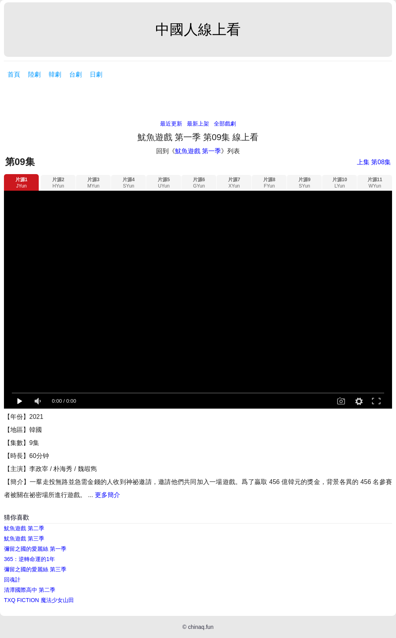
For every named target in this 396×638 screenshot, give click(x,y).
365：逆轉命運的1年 (29, 559)
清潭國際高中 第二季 (29, 590)
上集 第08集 (374, 162)
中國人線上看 (198, 29)
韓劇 (55, 74)
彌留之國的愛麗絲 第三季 (35, 569)
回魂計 (12, 579)
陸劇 (34, 74)
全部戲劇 (225, 123)
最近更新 (171, 123)
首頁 (14, 74)
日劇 (96, 74)
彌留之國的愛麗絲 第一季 (35, 549)
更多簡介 (107, 495)
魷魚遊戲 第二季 (24, 528)
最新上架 (198, 123)
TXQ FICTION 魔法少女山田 (39, 600)
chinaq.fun (201, 627)
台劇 (75, 74)
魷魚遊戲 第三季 (24, 538)
